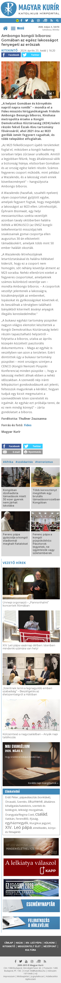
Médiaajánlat (23, 976)
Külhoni (49, 942)
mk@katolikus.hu (37, 970)
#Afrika (8, 462)
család (41, 814)
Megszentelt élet (29, 946)
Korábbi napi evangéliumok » (43, 783)
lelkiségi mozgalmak (30, 810)
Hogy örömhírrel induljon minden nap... (23, 751)
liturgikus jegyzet (40, 823)
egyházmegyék (16, 823)
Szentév (22, 802)
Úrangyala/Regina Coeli (19, 814)
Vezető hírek (14, 563)
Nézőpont (49, 946)
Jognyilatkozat (37, 976)
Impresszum (9, 976)
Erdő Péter (11, 797)
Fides (27, 425)
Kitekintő (9, 50)
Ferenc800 (22, 819)
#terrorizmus (44, 462)
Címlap (8, 942)
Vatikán (9, 819)
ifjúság (34, 819)
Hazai (19, 942)
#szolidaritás (24, 462)
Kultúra (30, 949)
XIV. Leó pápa (18, 827)
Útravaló (10, 802)
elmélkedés (40, 828)
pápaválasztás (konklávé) (35, 797)
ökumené (35, 801)
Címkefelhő (12, 791)
